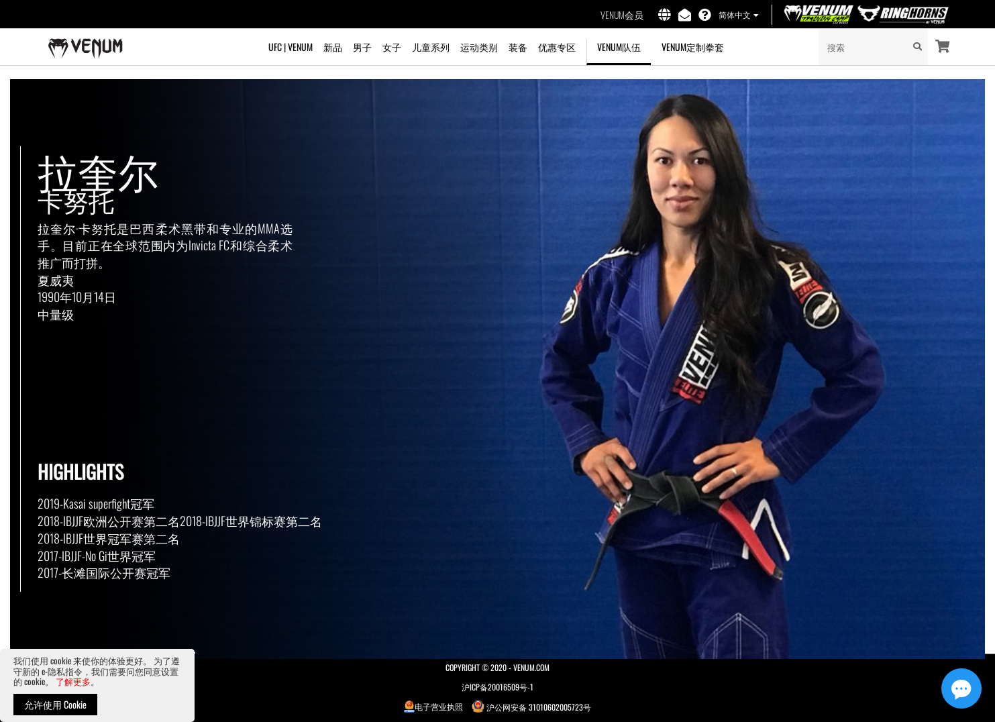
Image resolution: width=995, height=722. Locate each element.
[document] (97, 685)
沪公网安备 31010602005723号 (531, 706)
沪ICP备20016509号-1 (497, 686)
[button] (738, 15)
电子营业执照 (433, 706)
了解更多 (73, 681)
